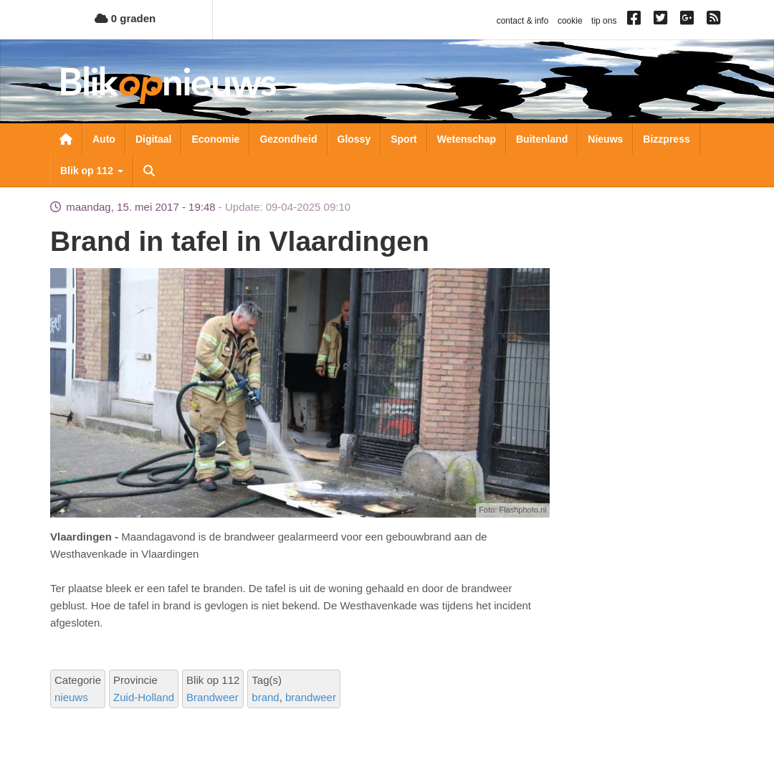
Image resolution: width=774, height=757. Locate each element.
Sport (404, 139)
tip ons (603, 21)
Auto (103, 139)
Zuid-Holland (143, 697)
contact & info (523, 21)
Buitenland (542, 139)
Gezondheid (288, 139)
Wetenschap (466, 139)
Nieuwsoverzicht (66, 139)
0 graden (125, 18)
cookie (570, 21)
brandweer (310, 697)
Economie (215, 139)
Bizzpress (666, 139)
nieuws (71, 697)
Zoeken (149, 170)
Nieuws (605, 139)
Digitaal (153, 139)
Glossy (354, 139)
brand (265, 697)
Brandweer (212, 697)
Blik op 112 (91, 170)
